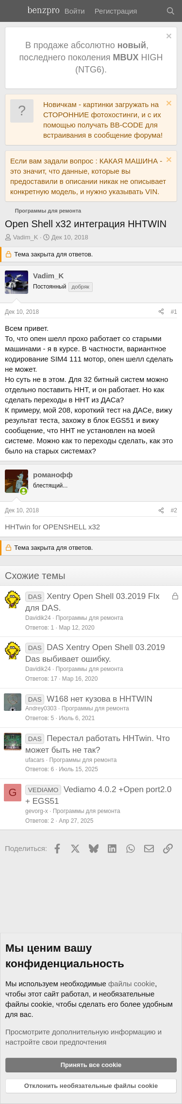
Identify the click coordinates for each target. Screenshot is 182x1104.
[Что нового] (151, 11)
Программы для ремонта (89, 618)
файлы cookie (131, 983)
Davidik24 (38, 618)
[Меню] (13, 11)
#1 (174, 311)
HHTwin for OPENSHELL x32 (52, 527)
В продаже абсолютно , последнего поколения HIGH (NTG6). (91, 57)
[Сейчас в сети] (23, 491)
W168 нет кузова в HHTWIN (99, 699)
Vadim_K (25, 237)
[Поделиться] (161, 312)
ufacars (34, 760)
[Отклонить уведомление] (168, 37)
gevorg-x (36, 811)
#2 (174, 510)
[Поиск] (170, 11)
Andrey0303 (41, 708)
